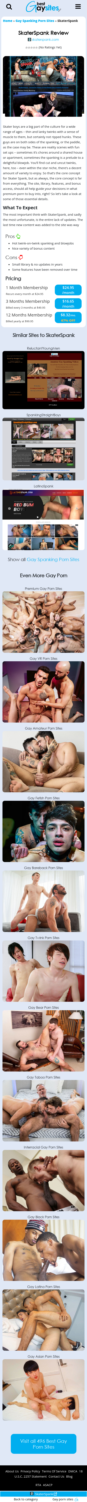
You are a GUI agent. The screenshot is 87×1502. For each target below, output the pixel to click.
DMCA (72, 1471)
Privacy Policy (30, 1471)
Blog (69, 1476)
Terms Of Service (54, 1471)
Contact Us (56, 1476)
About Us (12, 1471)
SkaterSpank (43, 1494)
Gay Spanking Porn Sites (53, 559)
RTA (39, 1485)
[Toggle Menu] (78, 6)
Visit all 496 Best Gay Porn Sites (43, 1443)
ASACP (48, 1485)
